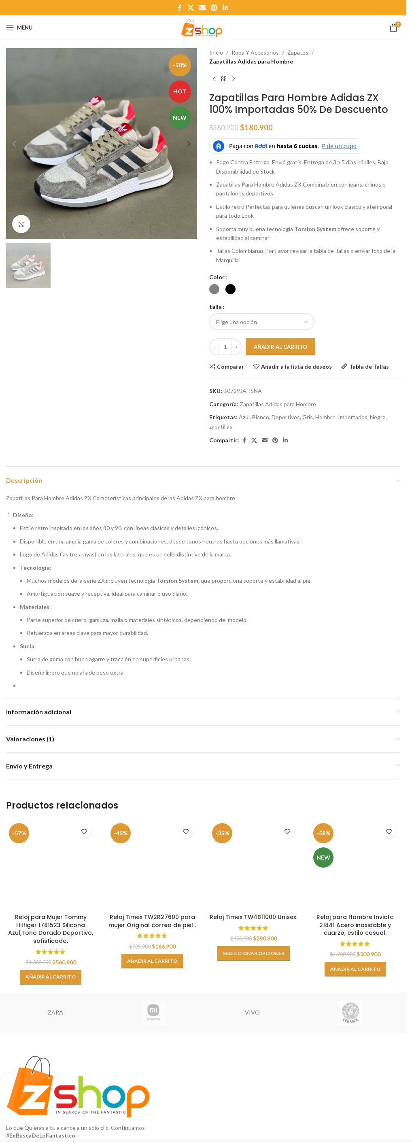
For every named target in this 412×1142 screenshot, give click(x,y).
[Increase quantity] (236, 346)
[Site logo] (203, 26)
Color (217, 277)
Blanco (260, 417)
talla (215, 306)
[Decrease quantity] (214, 346)
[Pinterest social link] (214, 8)
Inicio (216, 52)
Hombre (325, 417)
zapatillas (220, 426)
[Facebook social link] (180, 8)
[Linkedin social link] (225, 8)
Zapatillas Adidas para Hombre (251, 61)
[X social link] (190, 8)
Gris (307, 417)
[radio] (214, 289)
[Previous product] (214, 79)
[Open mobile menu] (19, 27)
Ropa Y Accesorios (255, 52)
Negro (378, 417)
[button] (14, 144)
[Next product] (233, 79)
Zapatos (297, 52)
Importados (352, 417)
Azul (244, 417)
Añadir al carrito (280, 347)
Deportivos (286, 417)
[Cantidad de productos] (225, 346)
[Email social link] (202, 8)
